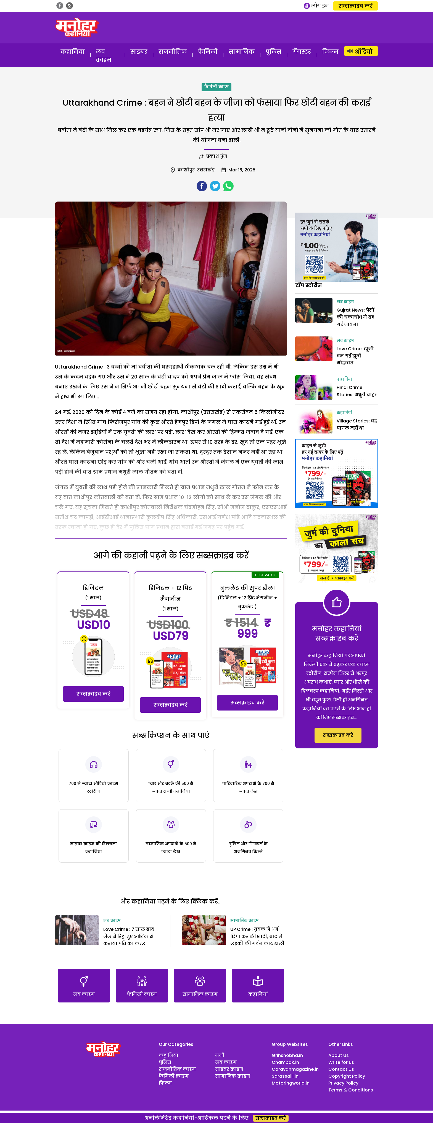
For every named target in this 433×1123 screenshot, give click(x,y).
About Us (338, 1055)
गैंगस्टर (301, 52)
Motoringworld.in (291, 1083)
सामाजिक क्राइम (244, 921)
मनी (220, 1055)
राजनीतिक (173, 52)
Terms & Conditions (350, 1090)
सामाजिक (242, 52)
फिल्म (330, 52)
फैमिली (208, 52)
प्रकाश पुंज (216, 156)
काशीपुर (186, 170)
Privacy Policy (343, 1083)
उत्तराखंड (206, 170)
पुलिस (273, 52)
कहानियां (72, 52)
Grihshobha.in (287, 1055)
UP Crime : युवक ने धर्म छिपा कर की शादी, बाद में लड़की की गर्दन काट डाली (257, 936)
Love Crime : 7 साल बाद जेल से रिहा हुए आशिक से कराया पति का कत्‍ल (128, 936)
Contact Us (341, 1069)
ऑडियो (364, 52)
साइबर (138, 52)
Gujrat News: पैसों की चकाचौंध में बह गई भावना (355, 317)
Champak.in (285, 1062)
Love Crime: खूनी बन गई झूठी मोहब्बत (355, 356)
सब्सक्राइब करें (356, 5)
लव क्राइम (103, 56)
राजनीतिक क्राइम (177, 1069)
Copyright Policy (346, 1076)
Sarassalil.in (285, 1076)
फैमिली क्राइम (216, 87)
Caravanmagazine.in (295, 1069)
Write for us (341, 1062)
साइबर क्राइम (229, 1069)
